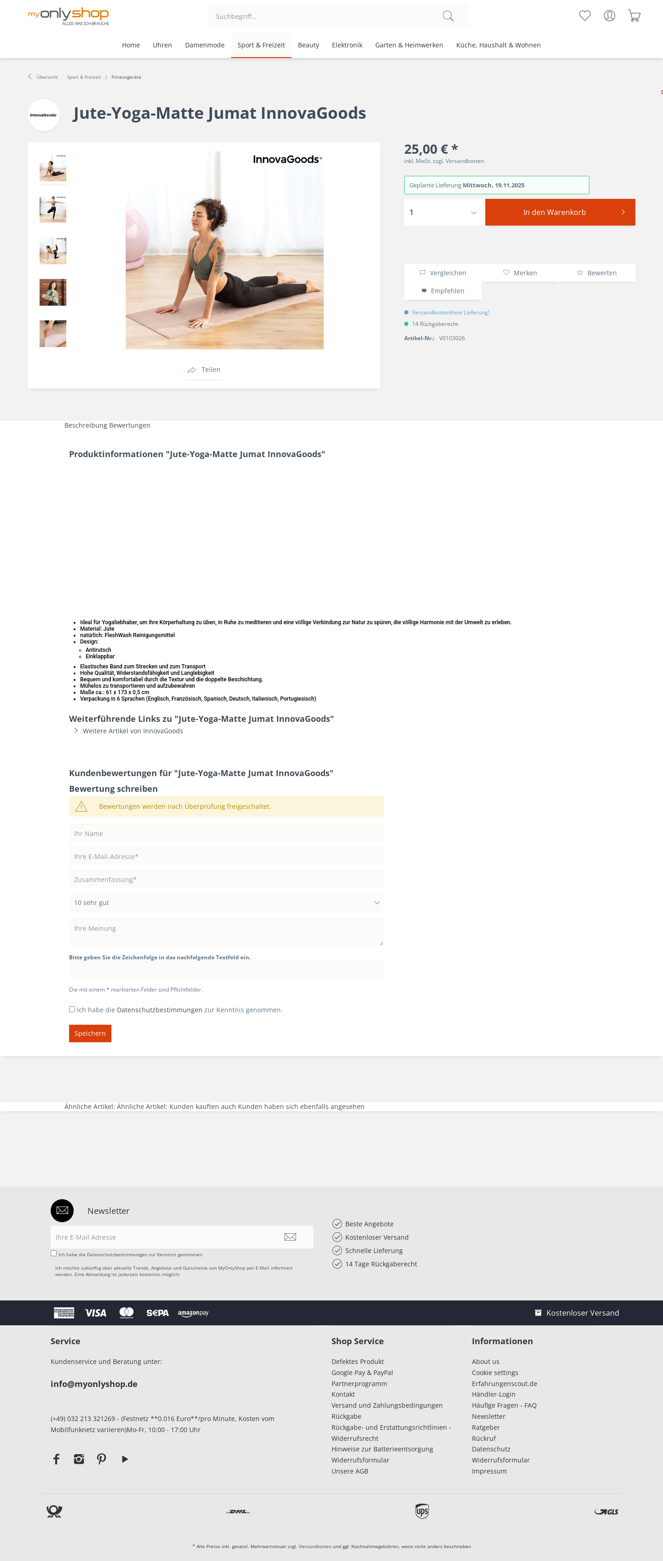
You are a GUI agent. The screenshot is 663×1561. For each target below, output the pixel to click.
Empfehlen (443, 290)
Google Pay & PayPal (362, 1372)
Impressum (491, 1471)
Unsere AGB (350, 1471)
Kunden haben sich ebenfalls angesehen (301, 1106)
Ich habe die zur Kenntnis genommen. (180, 1009)
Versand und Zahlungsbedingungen (387, 1405)
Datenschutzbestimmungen (160, 1009)
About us (486, 1361)
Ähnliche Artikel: (90, 1106)
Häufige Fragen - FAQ (504, 1405)
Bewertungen (130, 425)
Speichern (90, 1033)
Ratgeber (486, 1427)
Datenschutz (491, 1449)
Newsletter (489, 1416)
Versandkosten (315, 1546)
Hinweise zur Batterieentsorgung (382, 1449)
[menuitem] (337, 16)
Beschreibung (85, 425)
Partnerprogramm (359, 1383)
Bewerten (596, 272)
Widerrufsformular (361, 1460)
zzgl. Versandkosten (458, 161)
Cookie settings (495, 1372)
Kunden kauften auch (202, 1106)
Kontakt (343, 1394)
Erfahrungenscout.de (504, 1383)
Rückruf (484, 1438)
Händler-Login (494, 1394)
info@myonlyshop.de (94, 1383)
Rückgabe (346, 1416)
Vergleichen (442, 272)
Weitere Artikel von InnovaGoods (126, 730)
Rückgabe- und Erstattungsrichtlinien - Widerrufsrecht (391, 1433)
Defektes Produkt (358, 1361)
